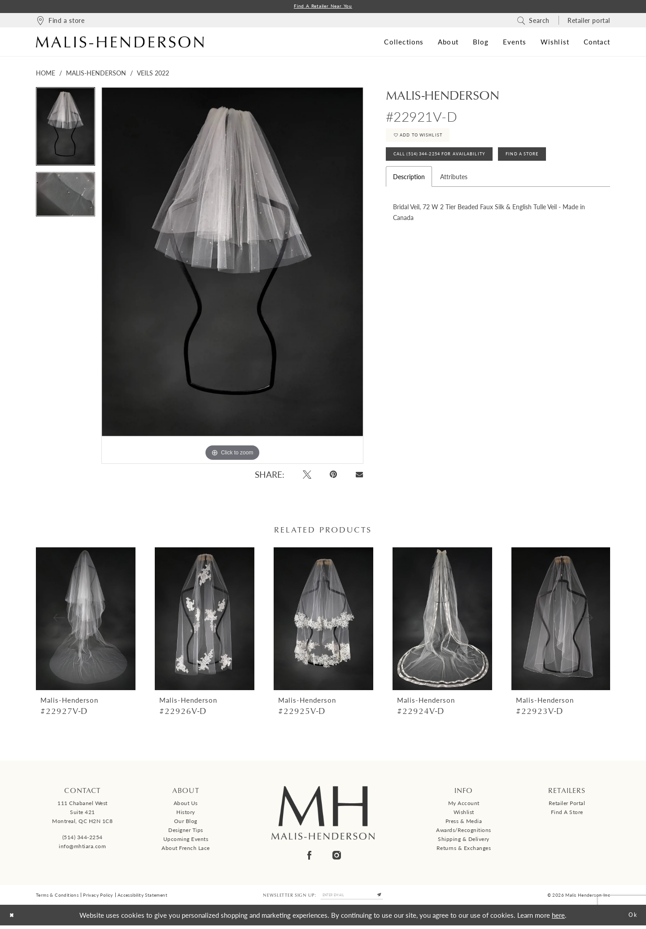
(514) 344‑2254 (82, 838)
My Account (464, 805)
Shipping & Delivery (463, 841)
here (558, 918)
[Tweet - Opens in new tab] (307, 476)
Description (409, 186)
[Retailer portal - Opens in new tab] (589, 21)
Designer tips (185, 832)
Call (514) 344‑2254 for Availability (452, 162)
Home (45, 74)
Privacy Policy (98, 897)
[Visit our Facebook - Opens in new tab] (309, 856)
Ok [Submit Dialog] (630, 918)
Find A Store (554, 162)
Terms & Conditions (57, 897)
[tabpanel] (65, 131)
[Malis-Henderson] (120, 43)
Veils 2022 (153, 74)
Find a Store (567, 814)
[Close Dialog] (13, 919)
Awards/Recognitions (463, 832)
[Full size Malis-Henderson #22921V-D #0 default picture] (232, 277)
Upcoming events (186, 841)
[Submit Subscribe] (386, 897)
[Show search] (533, 21)
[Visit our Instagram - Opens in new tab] (336, 856)
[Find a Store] (60, 21)
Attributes (453, 186)
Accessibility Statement (142, 897)
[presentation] (85, 620)
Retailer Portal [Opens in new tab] (567, 805)
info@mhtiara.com (82, 847)
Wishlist (464, 814)
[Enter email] (351, 897)
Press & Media (463, 823)
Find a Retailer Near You (323, 7)
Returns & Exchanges (463, 850)
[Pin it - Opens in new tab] (334, 476)
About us (186, 805)
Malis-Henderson (96, 74)
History (185, 814)
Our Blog (185, 823)
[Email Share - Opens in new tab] (359, 475)
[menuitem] (60, 21)
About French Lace (186, 850)
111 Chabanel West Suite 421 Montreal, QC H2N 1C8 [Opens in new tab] (82, 814)
